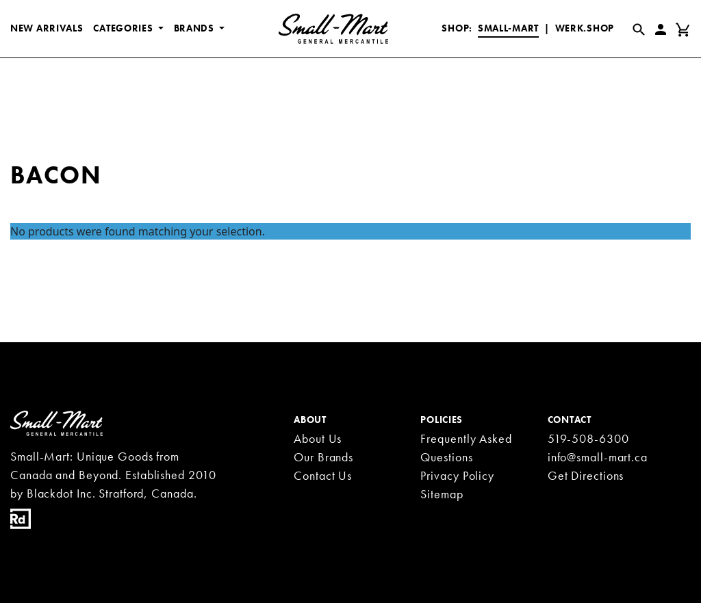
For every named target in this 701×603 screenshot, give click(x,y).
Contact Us (323, 475)
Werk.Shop (584, 28)
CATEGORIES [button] (124, 28)
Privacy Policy (457, 475)
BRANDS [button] (195, 28)
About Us (318, 438)
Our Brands (323, 457)
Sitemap (441, 494)
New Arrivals (46, 28)
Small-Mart (508, 28)
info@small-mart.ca (598, 457)
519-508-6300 (588, 438)
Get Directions (586, 475)
